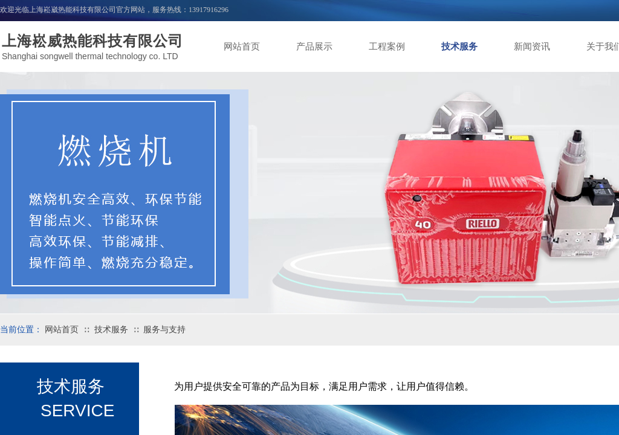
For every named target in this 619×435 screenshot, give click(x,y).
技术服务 (459, 46)
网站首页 (242, 46)
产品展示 (314, 46)
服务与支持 (164, 329)
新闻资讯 (532, 46)
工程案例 (387, 46)
